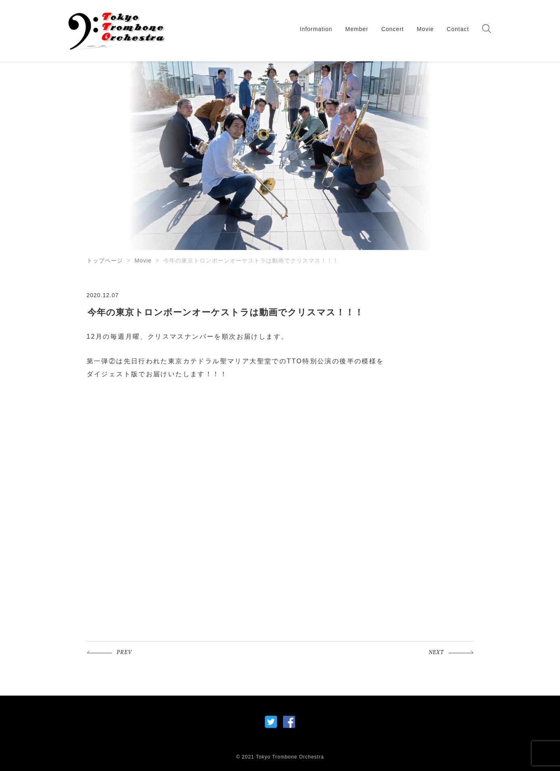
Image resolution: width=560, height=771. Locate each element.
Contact (458, 29)
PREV (124, 652)
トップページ (105, 260)
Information (316, 29)
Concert (392, 29)
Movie (425, 29)
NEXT (436, 652)
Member (356, 29)
